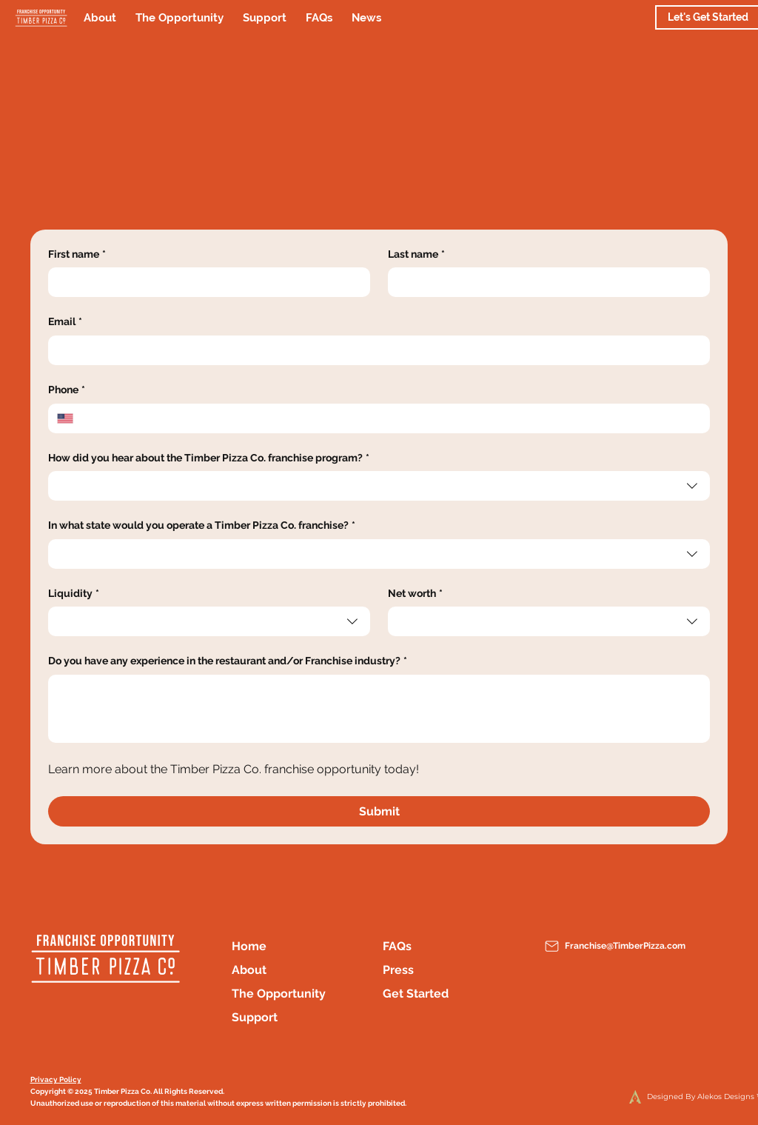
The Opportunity (279, 994)
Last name (416, 254)
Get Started (416, 994)
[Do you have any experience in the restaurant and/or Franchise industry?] (379, 709)
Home (249, 946)
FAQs (397, 946)
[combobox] (379, 486)
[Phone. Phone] (392, 418)
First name (77, 254)
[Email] (375, 350)
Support (255, 1017)
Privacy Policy (55, 1079)
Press (398, 970)
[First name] (204, 282)
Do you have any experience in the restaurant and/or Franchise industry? (227, 661)
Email (65, 322)
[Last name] (544, 282)
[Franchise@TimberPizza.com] (621, 946)
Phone (66, 390)
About (249, 970)
